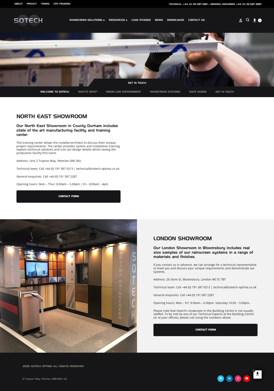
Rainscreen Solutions (87, 20)
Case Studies (141, 20)
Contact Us (196, 20)
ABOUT (18, 4)
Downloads (175, 20)
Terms (45, 4)
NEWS (159, 20)
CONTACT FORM (68, 196)
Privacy (32, 4)
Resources (118, 20)
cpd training (61, 4)
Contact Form (205, 330)
